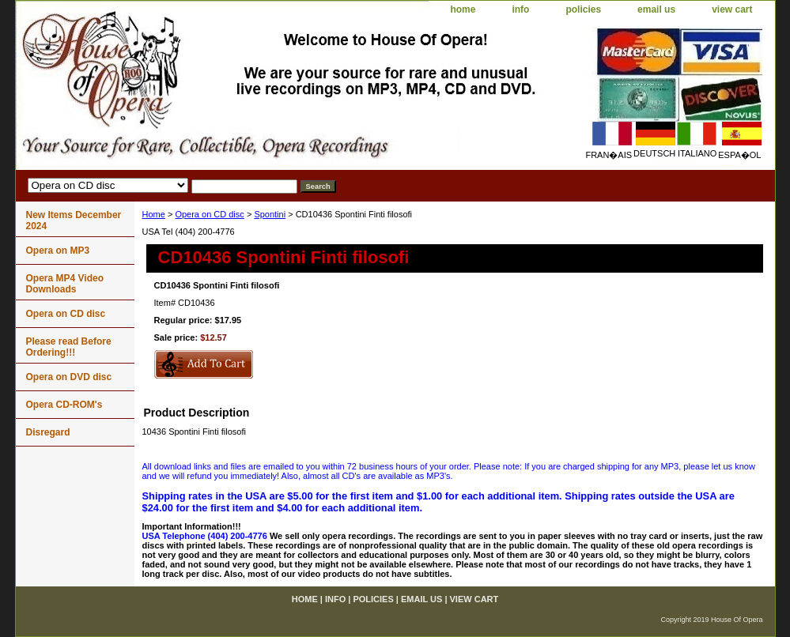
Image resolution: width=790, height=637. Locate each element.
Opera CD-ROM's (64, 404)
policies (583, 9)
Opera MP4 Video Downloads (65, 284)
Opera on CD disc (209, 214)
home (462, 9)
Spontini (269, 214)
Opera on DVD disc (69, 377)
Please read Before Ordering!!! (69, 347)
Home (153, 214)
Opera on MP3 (58, 250)
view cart (732, 9)
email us (656, 9)
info (520, 9)
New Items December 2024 (74, 220)
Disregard (48, 432)
